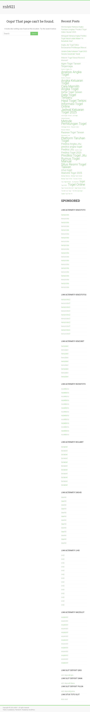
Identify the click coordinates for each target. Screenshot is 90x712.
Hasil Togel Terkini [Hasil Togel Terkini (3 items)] (73, 100)
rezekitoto (65, 389)
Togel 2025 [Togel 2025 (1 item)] (64, 185)
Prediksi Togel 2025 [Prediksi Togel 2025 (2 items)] (71, 152)
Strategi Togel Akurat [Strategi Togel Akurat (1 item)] (76, 176)
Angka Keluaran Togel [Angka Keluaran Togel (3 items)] (72, 81)
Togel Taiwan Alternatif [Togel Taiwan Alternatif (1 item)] (67, 188)
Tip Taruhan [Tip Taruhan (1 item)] (75, 182)
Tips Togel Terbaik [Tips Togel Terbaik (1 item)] (66, 182)
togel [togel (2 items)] (82, 181)
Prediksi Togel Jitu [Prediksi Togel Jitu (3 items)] (74, 155)
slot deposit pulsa (68, 691)
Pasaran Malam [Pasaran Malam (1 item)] (65, 130)
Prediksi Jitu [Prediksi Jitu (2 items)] (67, 149)
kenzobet (64, 346)
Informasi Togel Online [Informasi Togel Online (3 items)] (72, 105)
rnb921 (9, 6)
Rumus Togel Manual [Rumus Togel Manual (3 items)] (70, 160)
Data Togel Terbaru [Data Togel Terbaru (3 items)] (68, 96)
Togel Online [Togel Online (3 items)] (76, 184)
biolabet (64, 447)
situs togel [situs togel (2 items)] (66, 170)
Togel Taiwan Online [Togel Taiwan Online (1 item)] (80, 188)
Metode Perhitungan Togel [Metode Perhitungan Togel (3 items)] (73, 122)
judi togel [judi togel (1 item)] (75, 115)
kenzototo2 (65, 299)
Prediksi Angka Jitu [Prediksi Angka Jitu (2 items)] (71, 144)
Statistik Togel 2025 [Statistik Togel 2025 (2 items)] (71, 173)
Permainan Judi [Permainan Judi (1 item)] (65, 135)
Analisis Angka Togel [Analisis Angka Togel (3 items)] (71, 73)
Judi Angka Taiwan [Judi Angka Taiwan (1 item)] (66, 115)
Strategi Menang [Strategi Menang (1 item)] (65, 176)
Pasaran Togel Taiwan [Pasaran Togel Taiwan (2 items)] (72, 132)
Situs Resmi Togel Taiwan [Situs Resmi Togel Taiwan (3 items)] (73, 165)
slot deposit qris (67, 675)
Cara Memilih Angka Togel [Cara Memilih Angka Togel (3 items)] (70, 87)
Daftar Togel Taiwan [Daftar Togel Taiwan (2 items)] (71, 92)
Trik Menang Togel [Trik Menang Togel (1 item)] (77, 191)
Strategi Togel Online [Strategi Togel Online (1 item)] (66, 178)
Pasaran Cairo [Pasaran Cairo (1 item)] (75, 127)
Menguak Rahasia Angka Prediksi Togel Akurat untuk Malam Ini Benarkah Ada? (73, 38)
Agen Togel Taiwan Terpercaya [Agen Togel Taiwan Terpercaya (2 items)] (71, 65)
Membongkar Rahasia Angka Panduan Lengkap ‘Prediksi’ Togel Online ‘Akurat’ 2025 (74, 29)
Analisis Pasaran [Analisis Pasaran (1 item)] (65, 78)
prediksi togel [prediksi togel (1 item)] (78, 150)
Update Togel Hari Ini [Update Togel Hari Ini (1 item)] (66, 193)
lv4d (62, 555)
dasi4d (63, 497)
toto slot (64, 699)
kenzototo (65, 215)
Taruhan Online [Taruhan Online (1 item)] (77, 178)
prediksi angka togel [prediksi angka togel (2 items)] (71, 146)
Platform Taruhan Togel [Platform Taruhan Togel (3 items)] (73, 139)
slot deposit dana (67, 683)
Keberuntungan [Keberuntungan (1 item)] (65, 118)
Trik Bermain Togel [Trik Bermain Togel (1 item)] (66, 191)
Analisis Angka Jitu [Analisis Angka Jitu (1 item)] (66, 69)
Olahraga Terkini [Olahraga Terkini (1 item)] (65, 127)
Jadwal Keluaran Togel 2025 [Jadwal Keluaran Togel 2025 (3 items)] (72, 111)
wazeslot (64, 617)
